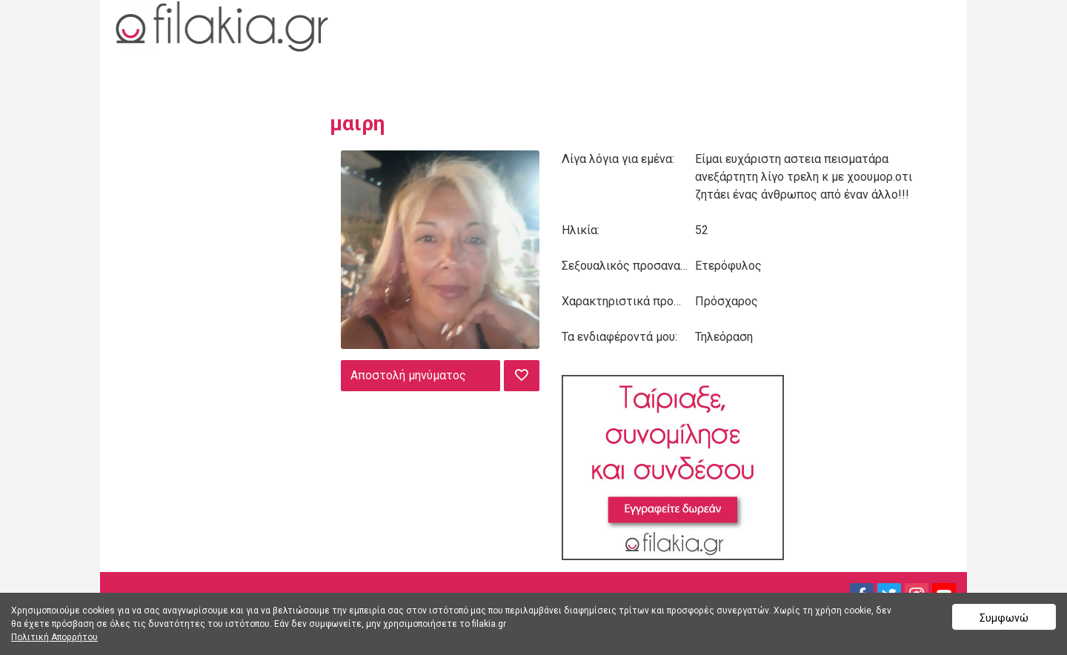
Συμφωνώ (1004, 618)
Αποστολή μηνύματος (408, 375)
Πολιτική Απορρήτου (54, 637)
